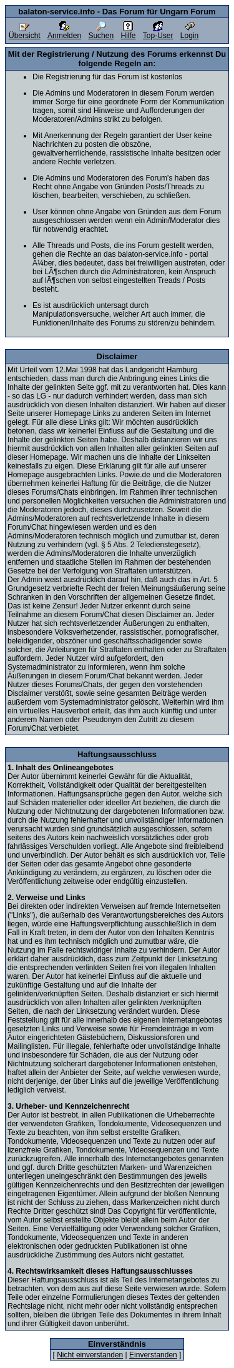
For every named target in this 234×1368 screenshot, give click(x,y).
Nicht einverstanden (90, 1355)
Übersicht (25, 32)
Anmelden (64, 32)
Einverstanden (153, 1355)
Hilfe (127, 32)
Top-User (158, 32)
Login (189, 32)
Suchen (101, 32)
